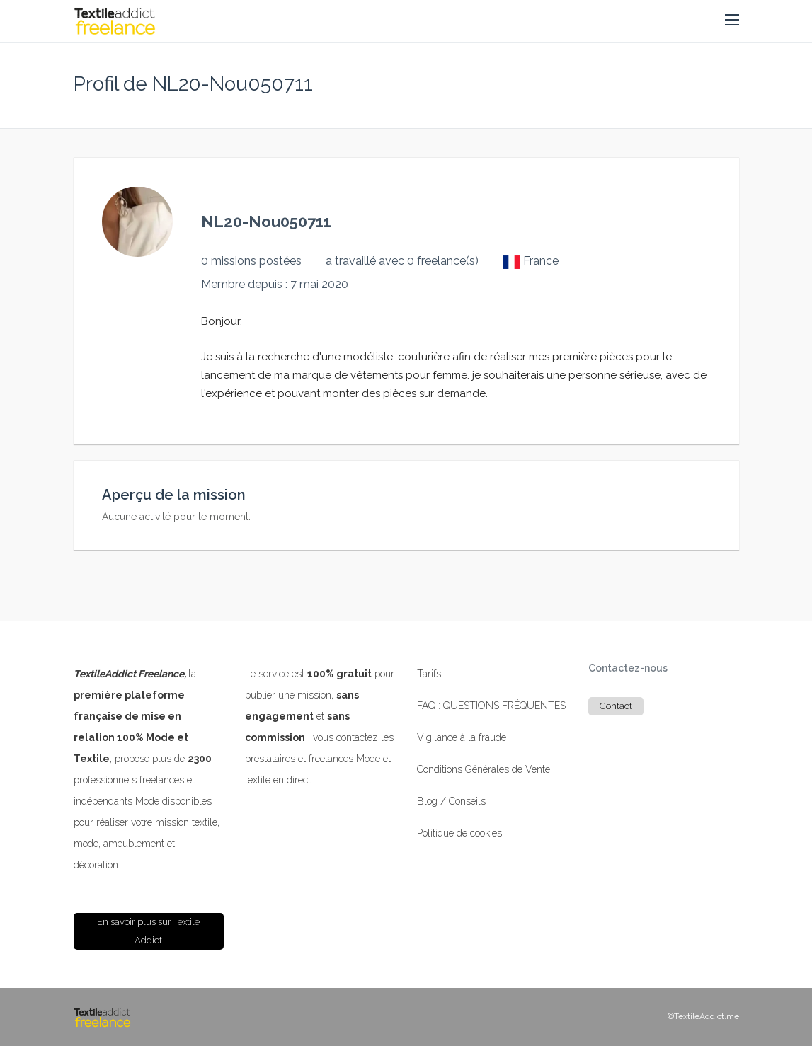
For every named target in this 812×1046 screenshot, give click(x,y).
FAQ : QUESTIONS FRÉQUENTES (491, 705)
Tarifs (429, 673)
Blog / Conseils (451, 801)
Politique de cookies (459, 833)
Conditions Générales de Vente (483, 769)
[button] (732, 20)
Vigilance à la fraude (461, 737)
